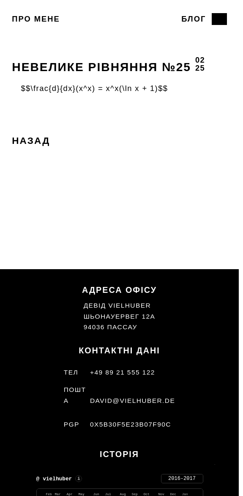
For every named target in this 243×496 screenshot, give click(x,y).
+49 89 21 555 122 (122, 372)
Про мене (36, 18)
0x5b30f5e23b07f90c (130, 424)
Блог (193, 18)
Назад (31, 140)
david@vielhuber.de (132, 400)
